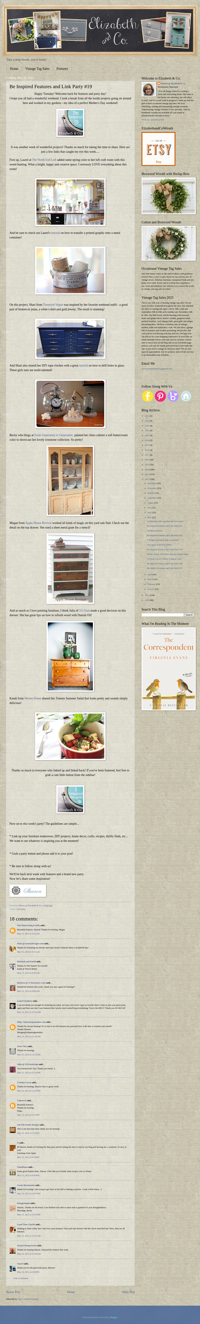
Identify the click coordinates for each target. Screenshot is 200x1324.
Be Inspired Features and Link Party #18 (164, 563)
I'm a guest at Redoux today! (159, 545)
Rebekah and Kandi (26, 961)
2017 (147, 455)
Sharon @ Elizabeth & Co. (31, 905)
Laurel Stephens (24, 1001)
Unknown (21, 1100)
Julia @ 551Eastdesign (27, 1064)
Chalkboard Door (154, 531)
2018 (147, 450)
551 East (84, 610)
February (151, 584)
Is (18, 1143)
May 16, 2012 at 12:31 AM (29, 1236)
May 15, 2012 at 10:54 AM (29, 1012)
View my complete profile (153, 120)
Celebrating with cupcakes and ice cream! (165, 521)
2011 (147, 595)
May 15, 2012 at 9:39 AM (28, 973)
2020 (147, 440)
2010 (147, 600)
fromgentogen (23, 1203)
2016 (147, 460)
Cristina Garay (24, 1082)
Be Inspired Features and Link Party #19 (164, 549)
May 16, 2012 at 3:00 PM (28, 1272)
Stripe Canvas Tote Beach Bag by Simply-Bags (167, 554)
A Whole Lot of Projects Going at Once (164, 559)
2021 (147, 435)
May (149, 517)
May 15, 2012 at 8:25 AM (28, 934)
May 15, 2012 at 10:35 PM (28, 1214)
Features (62, 68)
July (149, 507)
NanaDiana (22, 1167)
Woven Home (32, 698)
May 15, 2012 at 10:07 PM (28, 1193)
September (152, 498)
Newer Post (13, 1292)
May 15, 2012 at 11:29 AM (29, 1036)
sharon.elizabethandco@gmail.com (157, 369)
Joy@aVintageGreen (26, 1245)
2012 (147, 479)
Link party (21, 909)
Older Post (128, 1292)
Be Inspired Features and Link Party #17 (164, 568)
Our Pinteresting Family (28, 925)
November (152, 488)
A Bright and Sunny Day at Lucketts (163, 540)
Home (14, 68)
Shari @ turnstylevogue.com (30, 943)
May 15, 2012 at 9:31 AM (28, 952)
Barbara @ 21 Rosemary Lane (31, 983)
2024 (147, 421)
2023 (147, 426)
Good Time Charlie (26, 1224)
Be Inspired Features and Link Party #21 (164, 526)
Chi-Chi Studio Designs (28, 1125)
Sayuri (20, 1264)
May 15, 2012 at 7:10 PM (28, 1133)
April (150, 574)
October (151, 493)
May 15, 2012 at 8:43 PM (28, 1175)
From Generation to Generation (53, 435)
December (152, 483)
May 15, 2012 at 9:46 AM (28, 991)
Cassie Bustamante (26, 1185)
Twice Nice (22, 1046)
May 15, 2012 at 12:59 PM (28, 1091)
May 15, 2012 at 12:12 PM (28, 1054)
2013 (147, 474)
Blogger (113, 1317)
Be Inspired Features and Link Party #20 (164, 535)
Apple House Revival (38, 523)
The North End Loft (44, 160)
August (150, 503)
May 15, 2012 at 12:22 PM (28, 1072)
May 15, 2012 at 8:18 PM (28, 1157)
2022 (147, 430)
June (149, 512)
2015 (147, 464)
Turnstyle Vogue (53, 304)
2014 (147, 469)
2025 (147, 416)
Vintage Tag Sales (37, 68)
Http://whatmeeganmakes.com (31, 1022)
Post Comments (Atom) (28, 1299)
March (150, 579)
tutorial (55, 233)
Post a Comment (21, 1278)
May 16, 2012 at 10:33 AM (29, 1254)
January (151, 589)
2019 (147, 445)
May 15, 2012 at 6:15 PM (28, 1115)
